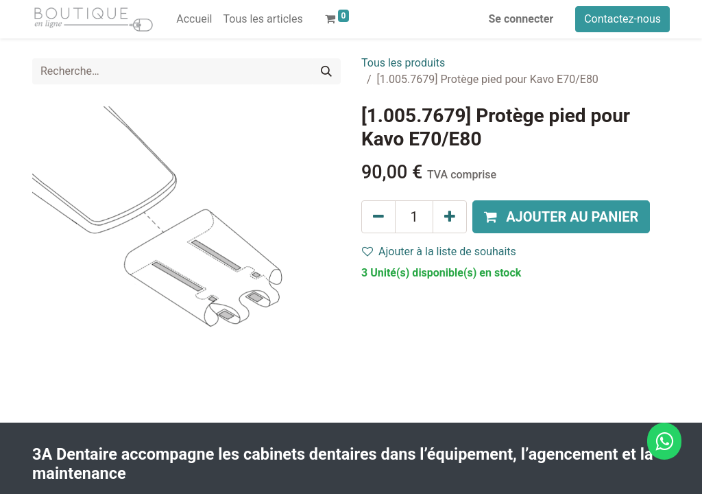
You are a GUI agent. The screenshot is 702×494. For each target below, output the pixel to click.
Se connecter (521, 18)
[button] (561, 216)
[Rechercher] (326, 71)
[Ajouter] (450, 216)
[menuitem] (194, 19)
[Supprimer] (378, 216)
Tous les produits (403, 62)
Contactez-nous (622, 18)
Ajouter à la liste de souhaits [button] (439, 251)
